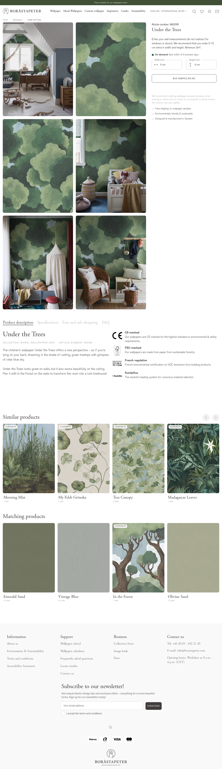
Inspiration (112, 11)
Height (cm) (194, 59)
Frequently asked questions (76, 658)
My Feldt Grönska (72, 498)
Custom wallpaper (94, 11)
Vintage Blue (68, 597)
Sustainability (138, 11)
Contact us (67, 673)
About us (12, 643)
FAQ (105, 323)
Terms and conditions (20, 658)
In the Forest (123, 597)
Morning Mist (14, 498)
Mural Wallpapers (72, 11)
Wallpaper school (70, 643)
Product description (18, 323)
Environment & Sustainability (25, 651)
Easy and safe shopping (80, 323)
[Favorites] (201, 11)
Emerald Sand (14, 597)
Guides (125, 11)
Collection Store (124, 643)
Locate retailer (69, 666)
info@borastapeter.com (191, 650)
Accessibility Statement (21, 666)
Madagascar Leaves (182, 498)
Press (117, 658)
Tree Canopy (123, 498)
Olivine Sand (178, 597)
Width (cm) (159, 59)
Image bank (121, 651)
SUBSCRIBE (153, 706)
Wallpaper (55, 11)
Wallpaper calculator (72, 651)
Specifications (47, 323)
